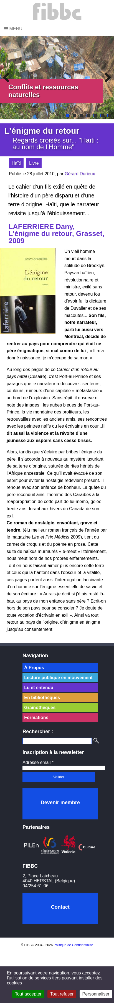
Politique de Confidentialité (73, 945)
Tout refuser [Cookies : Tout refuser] (62, 994)
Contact (60, 907)
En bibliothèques (42, 697)
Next (105, 77)
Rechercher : (37, 731)
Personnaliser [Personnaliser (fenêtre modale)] (96, 994)
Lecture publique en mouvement (58, 677)
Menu (13, 28)
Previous (8, 77)
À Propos (34, 667)
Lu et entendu (38, 687)
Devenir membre (60, 802)
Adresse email (38, 762)
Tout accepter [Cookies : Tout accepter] (28, 994)
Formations (36, 717)
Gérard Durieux (80, 173)
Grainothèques (39, 707)
